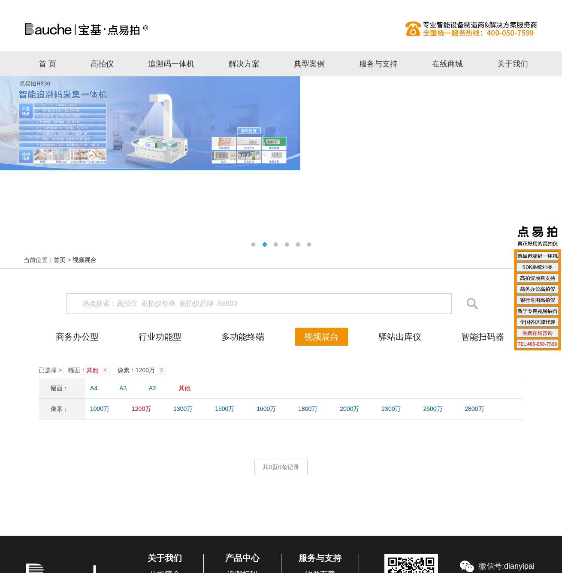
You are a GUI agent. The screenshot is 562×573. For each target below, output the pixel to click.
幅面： (83, 370)
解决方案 (244, 64)
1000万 (99, 408)
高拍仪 (281, 28)
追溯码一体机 (171, 64)
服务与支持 (378, 64)
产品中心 (242, 558)
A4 (93, 388)
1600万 (266, 408)
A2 (152, 388)
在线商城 (447, 64)
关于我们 (512, 64)
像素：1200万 (136, 370)
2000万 (349, 408)
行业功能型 (160, 336)
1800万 (307, 408)
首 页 (47, 64)
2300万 (391, 408)
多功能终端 (242, 336)
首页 (60, 259)
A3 (123, 388)
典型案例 (309, 64)
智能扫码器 (482, 336)
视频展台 (85, 259)
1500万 (224, 408)
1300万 (183, 408)
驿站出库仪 (399, 336)
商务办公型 (77, 336)
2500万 (432, 408)
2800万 (474, 408)
